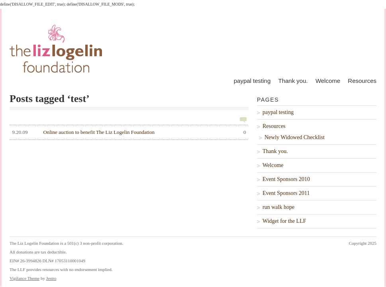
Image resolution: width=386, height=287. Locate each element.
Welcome (327, 80)
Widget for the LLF (284, 221)
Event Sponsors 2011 (286, 193)
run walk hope (278, 207)
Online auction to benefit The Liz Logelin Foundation (128, 132)
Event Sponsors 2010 (286, 179)
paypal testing (252, 80)
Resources (362, 80)
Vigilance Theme (24, 278)
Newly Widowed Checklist (295, 137)
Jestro (51, 278)
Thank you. (293, 80)
